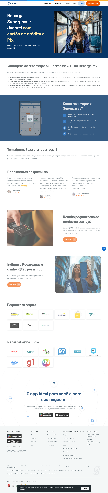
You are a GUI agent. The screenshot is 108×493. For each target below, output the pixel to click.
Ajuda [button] (74, 3)
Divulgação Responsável (69, 455)
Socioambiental (67, 452)
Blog (32, 445)
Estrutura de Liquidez (68, 438)
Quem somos (34, 435)
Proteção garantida (52, 441)
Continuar (85, 488)
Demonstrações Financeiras (70, 448)
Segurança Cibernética (69, 441)
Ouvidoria (89, 439)
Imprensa (33, 441)
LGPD (64, 445)
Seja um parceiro (51, 438)
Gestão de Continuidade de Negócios (72, 458)
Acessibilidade (51, 445)
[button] (48, 3)
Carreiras (33, 438)
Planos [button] (68, 3)
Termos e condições (52, 435)
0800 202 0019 (90, 441)
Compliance (66, 435)
